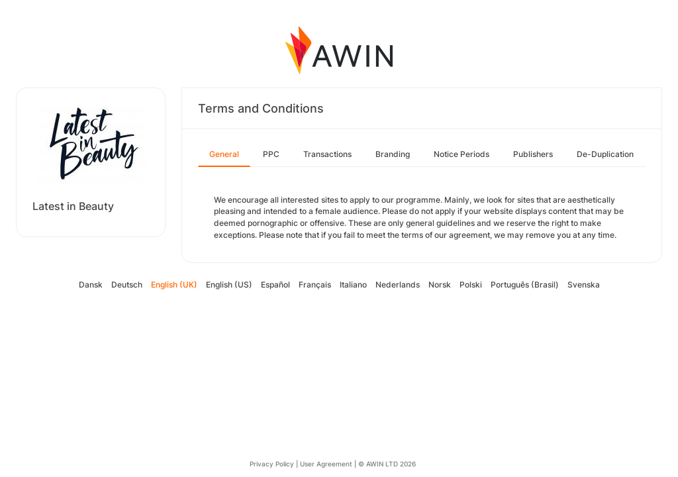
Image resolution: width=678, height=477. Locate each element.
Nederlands (397, 285)
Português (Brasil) (525, 285)
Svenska (583, 285)
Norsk (439, 285)
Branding (392, 154)
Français (315, 285)
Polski (471, 285)
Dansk (91, 285)
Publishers (533, 154)
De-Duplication (605, 154)
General (224, 154)
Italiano (353, 285)
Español (275, 285)
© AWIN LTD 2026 (387, 464)
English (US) (229, 285)
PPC (271, 154)
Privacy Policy (272, 464)
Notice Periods (461, 154)
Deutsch (126, 285)
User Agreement (326, 464)
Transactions (327, 154)
